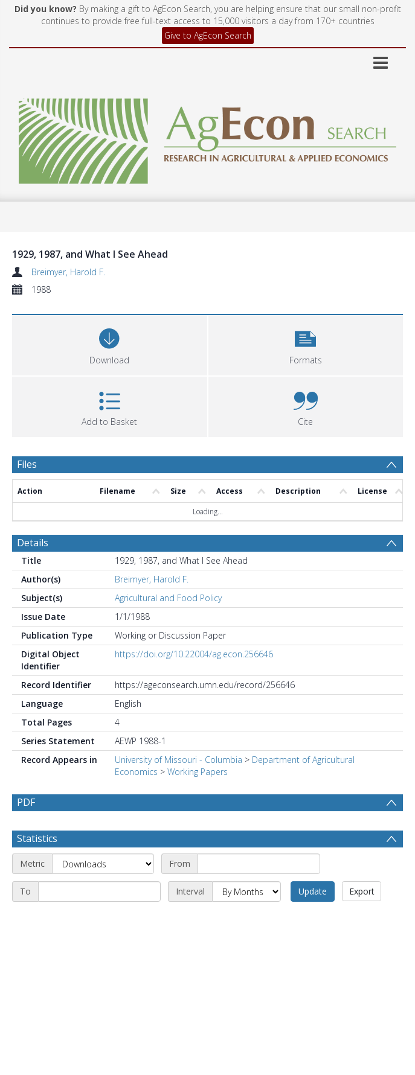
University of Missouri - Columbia (178, 759)
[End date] (99, 920)
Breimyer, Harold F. (68, 272)
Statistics (37, 867)
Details (32, 542)
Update (312, 920)
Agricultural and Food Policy (168, 598)
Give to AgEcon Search (207, 35)
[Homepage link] (207, 138)
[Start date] (259, 892)
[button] (306, 343)
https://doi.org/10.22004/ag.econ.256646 (194, 654)
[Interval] (246, 920)
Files (27, 464)
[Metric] (103, 892)
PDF (26, 802)
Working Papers (197, 771)
